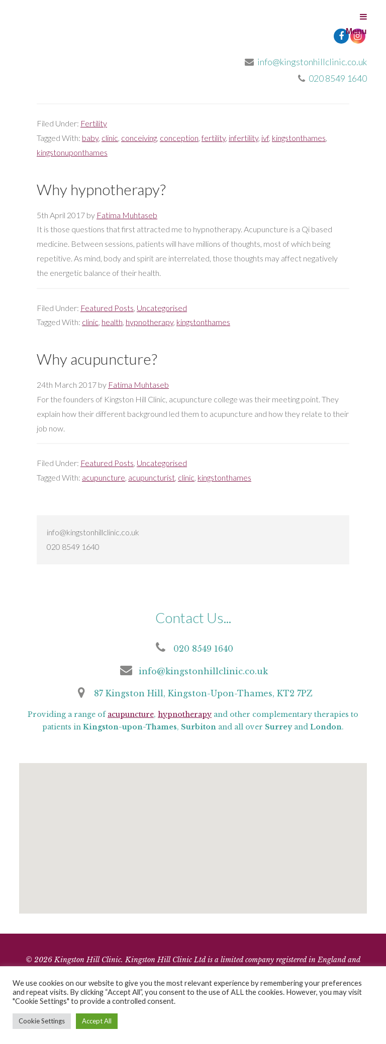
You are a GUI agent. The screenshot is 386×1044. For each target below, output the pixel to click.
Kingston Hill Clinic (94, 35)
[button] (191, 846)
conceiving (139, 137)
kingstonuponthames (72, 152)
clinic (110, 137)
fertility (214, 137)
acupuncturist (151, 477)
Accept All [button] (97, 1021)
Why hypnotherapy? (101, 189)
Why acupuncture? (97, 359)
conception (179, 137)
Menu (356, 24)
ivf (265, 137)
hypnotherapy (149, 322)
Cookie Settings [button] (42, 1021)
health (112, 322)
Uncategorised (162, 308)
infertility (243, 137)
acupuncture (103, 477)
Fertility (93, 123)
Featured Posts (107, 308)
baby (90, 137)
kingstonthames (299, 137)
